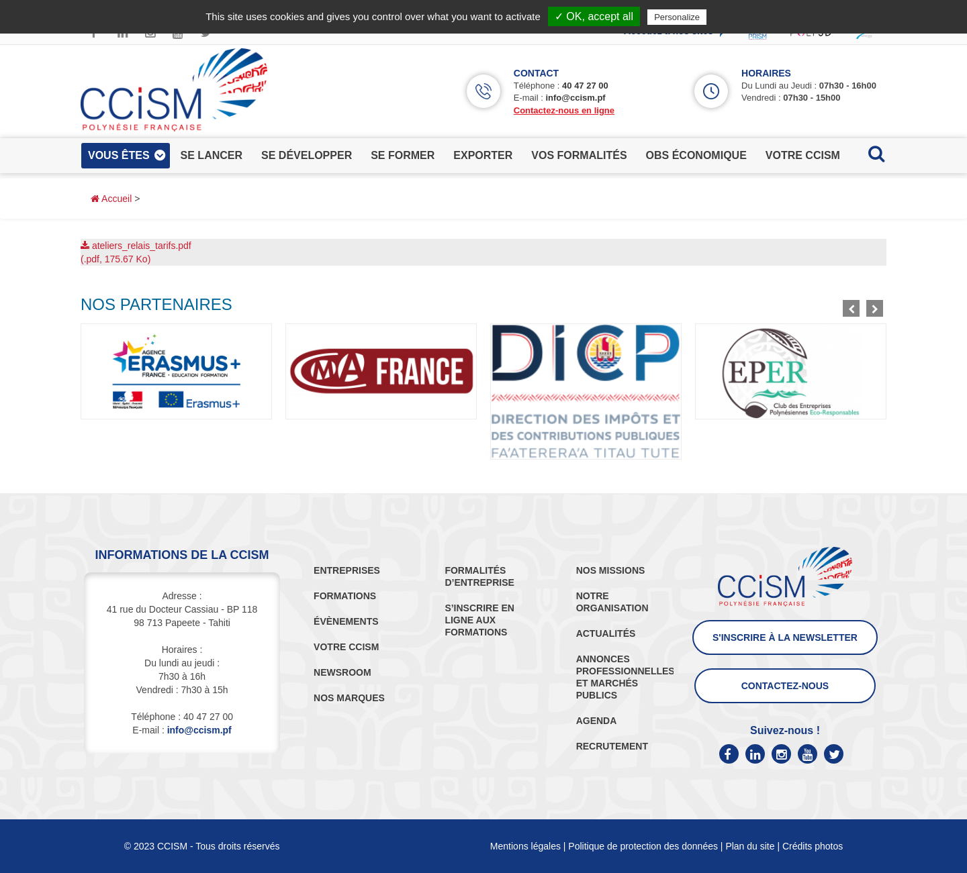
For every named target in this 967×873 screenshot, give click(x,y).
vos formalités (579, 155)
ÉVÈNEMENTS (346, 621)
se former (402, 155)
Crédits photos (812, 846)
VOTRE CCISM (346, 646)
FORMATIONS (345, 595)
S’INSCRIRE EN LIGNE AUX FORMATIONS (479, 620)
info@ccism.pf (575, 98)
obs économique (696, 155)
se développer (306, 155)
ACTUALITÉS (606, 633)
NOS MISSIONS (610, 570)
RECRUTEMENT (612, 746)
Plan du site (749, 846)
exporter (482, 155)
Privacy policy (742, 16)
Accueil (111, 198)
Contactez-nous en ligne (564, 110)
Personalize (677, 17)
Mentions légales (525, 846)
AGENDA (596, 720)
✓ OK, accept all (594, 16)
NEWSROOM (342, 672)
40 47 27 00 (585, 86)
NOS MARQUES (349, 697)
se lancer (211, 155)
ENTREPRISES (347, 570)
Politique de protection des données (643, 846)
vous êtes (119, 155)
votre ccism (803, 155)
